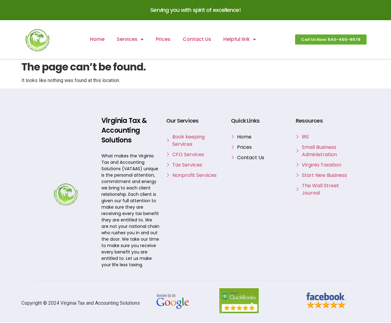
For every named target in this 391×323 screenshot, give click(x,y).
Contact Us (197, 39)
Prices (163, 39)
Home (97, 39)
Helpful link (239, 39)
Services (130, 39)
